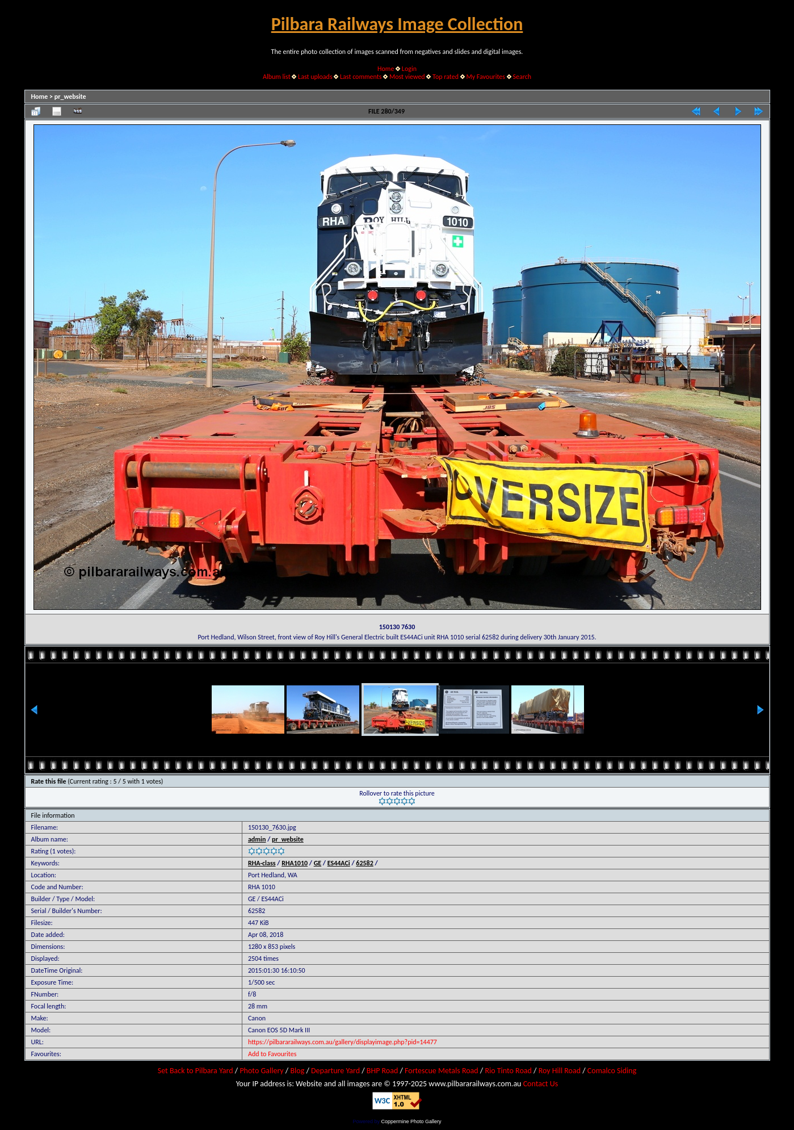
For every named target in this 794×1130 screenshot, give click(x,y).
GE (318, 863)
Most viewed (407, 77)
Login (409, 69)
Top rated (445, 77)
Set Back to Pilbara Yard (195, 1070)
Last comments (360, 77)
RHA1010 (295, 863)
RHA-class (262, 863)
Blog (297, 1070)
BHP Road (382, 1070)
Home (385, 69)
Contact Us (540, 1084)
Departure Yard (335, 1070)
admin (257, 839)
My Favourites (485, 77)
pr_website (70, 97)
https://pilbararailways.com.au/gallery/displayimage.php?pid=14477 (342, 1042)
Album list (277, 77)
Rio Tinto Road (508, 1070)
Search (521, 77)
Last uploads (315, 77)
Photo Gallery (261, 1070)
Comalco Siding (611, 1070)
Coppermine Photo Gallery (411, 1121)
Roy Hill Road (560, 1070)
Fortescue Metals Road (441, 1070)
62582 (364, 863)
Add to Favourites (272, 1054)
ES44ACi (338, 863)
